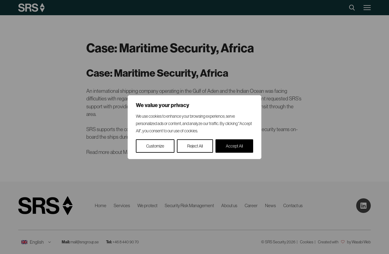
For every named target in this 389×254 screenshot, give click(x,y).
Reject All (195, 146)
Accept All (234, 146)
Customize (155, 146)
